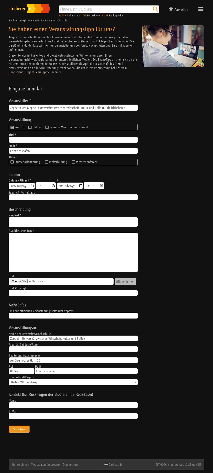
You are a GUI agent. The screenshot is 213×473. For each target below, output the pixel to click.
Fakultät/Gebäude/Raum (24, 344)
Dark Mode (115, 464)
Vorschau (19, 429)
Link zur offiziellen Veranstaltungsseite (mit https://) (41, 311)
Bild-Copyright (18, 288)
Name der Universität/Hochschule (30, 334)
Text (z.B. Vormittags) (22, 192)
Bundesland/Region (21, 377)
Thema (13, 157)
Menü (201, 9)
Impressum (54, 464)
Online (36, 127)
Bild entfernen (125, 281)
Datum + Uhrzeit (19, 180)
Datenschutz (70, 464)
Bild (11, 276)
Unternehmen (20, 464)
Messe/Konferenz (87, 162)
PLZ (11, 366)
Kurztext (14, 215)
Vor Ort (19, 127)
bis (59, 180)
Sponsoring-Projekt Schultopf (28, 72)
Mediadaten (38, 464)
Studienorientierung (27, 162)
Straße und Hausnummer (24, 355)
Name (12, 400)
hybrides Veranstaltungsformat (69, 127)
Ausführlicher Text (20, 231)
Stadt (12, 146)
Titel (11, 135)
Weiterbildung (58, 162)
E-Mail (13, 411)
